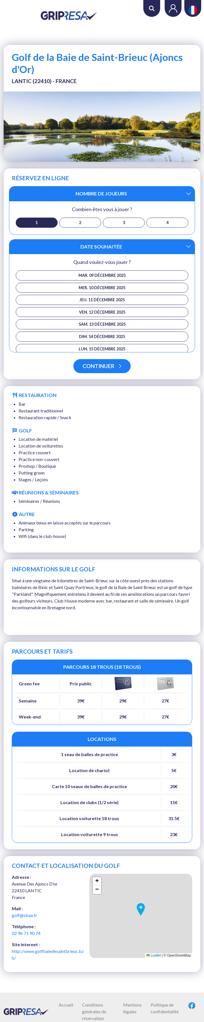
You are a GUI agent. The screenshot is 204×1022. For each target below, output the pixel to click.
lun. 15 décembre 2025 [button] (102, 348)
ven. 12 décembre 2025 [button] (102, 312)
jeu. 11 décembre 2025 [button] (102, 299)
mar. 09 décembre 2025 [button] (102, 275)
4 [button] (167, 222)
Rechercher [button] (152, 8)
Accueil (66, 1004)
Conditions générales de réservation (94, 1011)
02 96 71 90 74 (26, 933)
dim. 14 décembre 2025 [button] (102, 336)
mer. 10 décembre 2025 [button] (102, 287)
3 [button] (124, 222)
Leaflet (153, 955)
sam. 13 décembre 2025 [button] (102, 324)
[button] (141, 909)
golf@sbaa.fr (24, 915)
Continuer (102, 366)
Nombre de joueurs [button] (101, 194)
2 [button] (80, 222)
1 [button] (36, 222)
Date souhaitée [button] (101, 247)
